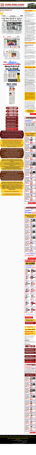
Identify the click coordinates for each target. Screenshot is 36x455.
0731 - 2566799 (26, 0)
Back (1, 13)
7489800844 (18, 0)
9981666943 (21, 0)
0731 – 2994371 (30, 0)
